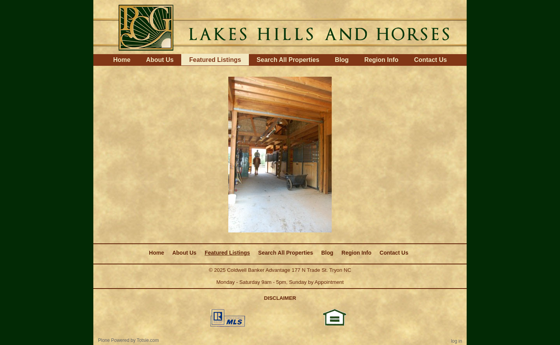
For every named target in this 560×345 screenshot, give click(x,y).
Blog (342, 59)
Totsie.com (148, 340)
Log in (456, 341)
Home (121, 59)
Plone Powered (114, 340)
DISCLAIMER (280, 298)
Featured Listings (215, 59)
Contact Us (430, 59)
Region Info (381, 59)
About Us (159, 59)
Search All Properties (288, 59)
